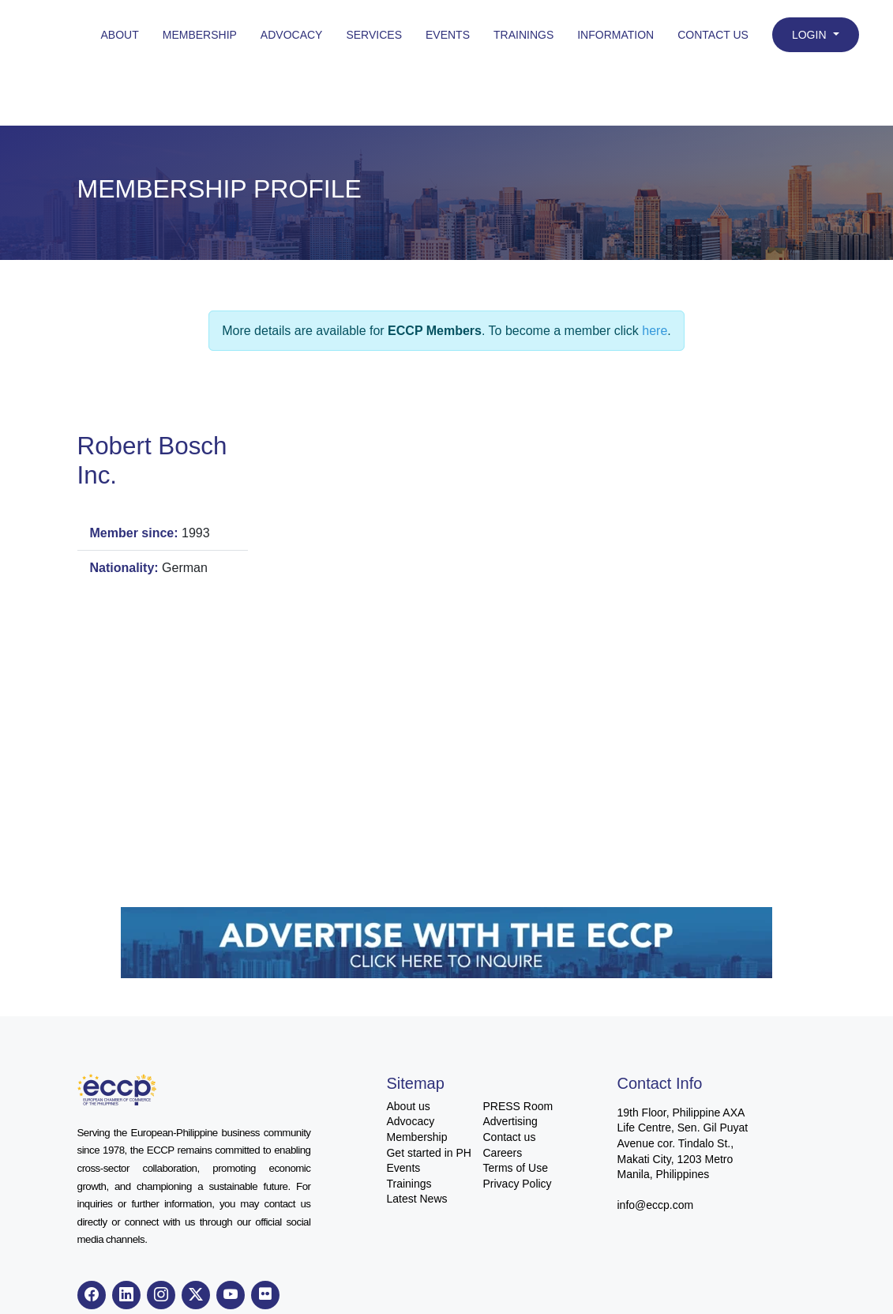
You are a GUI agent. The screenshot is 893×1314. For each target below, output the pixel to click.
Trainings (523, 34)
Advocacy (292, 34)
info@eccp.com (655, 1205)
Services (374, 34)
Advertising (509, 1121)
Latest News (416, 1198)
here (654, 330)
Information (615, 34)
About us (408, 1106)
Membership (200, 34)
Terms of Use (514, 1168)
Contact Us (713, 34)
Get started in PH (428, 1152)
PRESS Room (517, 1106)
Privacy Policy (516, 1183)
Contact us (508, 1137)
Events (448, 34)
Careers (502, 1152)
